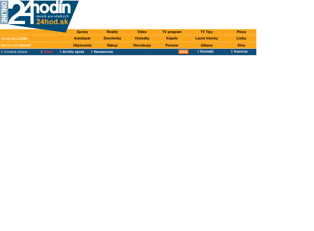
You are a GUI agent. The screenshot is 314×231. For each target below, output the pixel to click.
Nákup (112, 45)
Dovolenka (112, 38)
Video (142, 32)
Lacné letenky (206, 38)
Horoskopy (142, 45)
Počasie (171, 45)
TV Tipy (207, 32)
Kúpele (172, 38)
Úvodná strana (14, 52)
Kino (241, 45)
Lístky (241, 38)
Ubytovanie (82, 45)
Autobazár (82, 38)
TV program (172, 32)
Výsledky (142, 38)
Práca (241, 32)
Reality (112, 32)
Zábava (207, 45)
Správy (82, 32)
